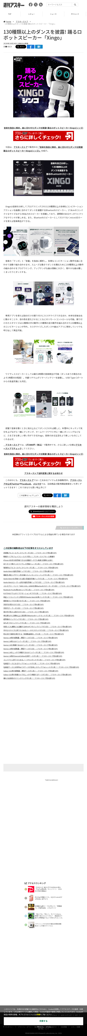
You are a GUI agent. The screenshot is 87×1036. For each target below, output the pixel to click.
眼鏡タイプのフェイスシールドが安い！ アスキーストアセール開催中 (29, 556)
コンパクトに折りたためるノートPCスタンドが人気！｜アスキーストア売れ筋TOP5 (34, 660)
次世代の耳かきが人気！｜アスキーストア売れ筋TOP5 (23, 604)
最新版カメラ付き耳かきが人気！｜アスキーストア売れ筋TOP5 (26, 601)
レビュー (32, 14)
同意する (44, 1021)
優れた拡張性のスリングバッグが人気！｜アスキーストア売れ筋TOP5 (29, 678)
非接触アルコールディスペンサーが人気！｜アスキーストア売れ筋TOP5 (29, 553)
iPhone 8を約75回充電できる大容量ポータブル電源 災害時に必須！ (28, 560)
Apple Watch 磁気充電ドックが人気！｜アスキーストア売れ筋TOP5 (28, 571)
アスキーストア (22, 21)
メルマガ (37, 483)
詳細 (38, 1015)
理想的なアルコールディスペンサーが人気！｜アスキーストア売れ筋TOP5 (30, 567)
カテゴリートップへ (69, 528)
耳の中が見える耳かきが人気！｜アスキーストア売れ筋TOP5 (26, 612)
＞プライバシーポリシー (43, 1027)
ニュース (54, 14)
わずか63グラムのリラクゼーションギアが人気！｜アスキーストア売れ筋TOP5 (32, 593)
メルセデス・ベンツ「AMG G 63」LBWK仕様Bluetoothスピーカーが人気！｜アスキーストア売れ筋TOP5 (42, 586)
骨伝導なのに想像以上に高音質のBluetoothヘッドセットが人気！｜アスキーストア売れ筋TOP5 (38, 615)
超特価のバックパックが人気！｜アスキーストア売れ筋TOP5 (25, 619)
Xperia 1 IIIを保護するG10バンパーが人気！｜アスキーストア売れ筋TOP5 (30, 645)
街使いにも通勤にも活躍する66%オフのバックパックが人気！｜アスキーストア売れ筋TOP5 (37, 627)
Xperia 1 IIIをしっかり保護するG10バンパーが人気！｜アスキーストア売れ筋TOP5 (33, 652)
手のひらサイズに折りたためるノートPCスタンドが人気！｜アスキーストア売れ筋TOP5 (36, 630)
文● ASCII (7, 46)
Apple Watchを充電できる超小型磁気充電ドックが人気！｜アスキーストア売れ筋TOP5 (35, 579)
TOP (10, 14)
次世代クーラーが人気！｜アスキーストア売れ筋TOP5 (23, 608)
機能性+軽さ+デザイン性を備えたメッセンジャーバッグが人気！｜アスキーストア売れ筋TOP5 (38, 575)
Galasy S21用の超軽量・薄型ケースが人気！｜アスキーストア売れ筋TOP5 (30, 671)
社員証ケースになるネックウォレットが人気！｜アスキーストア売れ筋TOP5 (31, 663)
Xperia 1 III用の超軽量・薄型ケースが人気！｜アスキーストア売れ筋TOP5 (30, 638)
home (7, 21)
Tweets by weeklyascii (51, 780)
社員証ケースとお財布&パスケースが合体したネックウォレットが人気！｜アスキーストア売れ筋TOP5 (41, 667)
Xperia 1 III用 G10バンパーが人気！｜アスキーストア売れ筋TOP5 (27, 641)
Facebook (26, 483)
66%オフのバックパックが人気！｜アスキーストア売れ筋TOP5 (26, 623)
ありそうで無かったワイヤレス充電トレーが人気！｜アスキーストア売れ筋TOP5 (33, 564)
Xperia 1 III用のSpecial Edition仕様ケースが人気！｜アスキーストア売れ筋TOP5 (32, 656)
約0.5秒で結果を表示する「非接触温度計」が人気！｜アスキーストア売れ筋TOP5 (33, 634)
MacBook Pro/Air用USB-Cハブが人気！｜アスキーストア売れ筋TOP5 (28, 590)
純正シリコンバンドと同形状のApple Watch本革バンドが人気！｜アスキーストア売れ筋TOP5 (38, 597)
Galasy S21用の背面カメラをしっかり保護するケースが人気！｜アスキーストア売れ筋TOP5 (37, 674)
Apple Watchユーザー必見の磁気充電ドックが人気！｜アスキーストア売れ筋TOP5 (34, 582)
